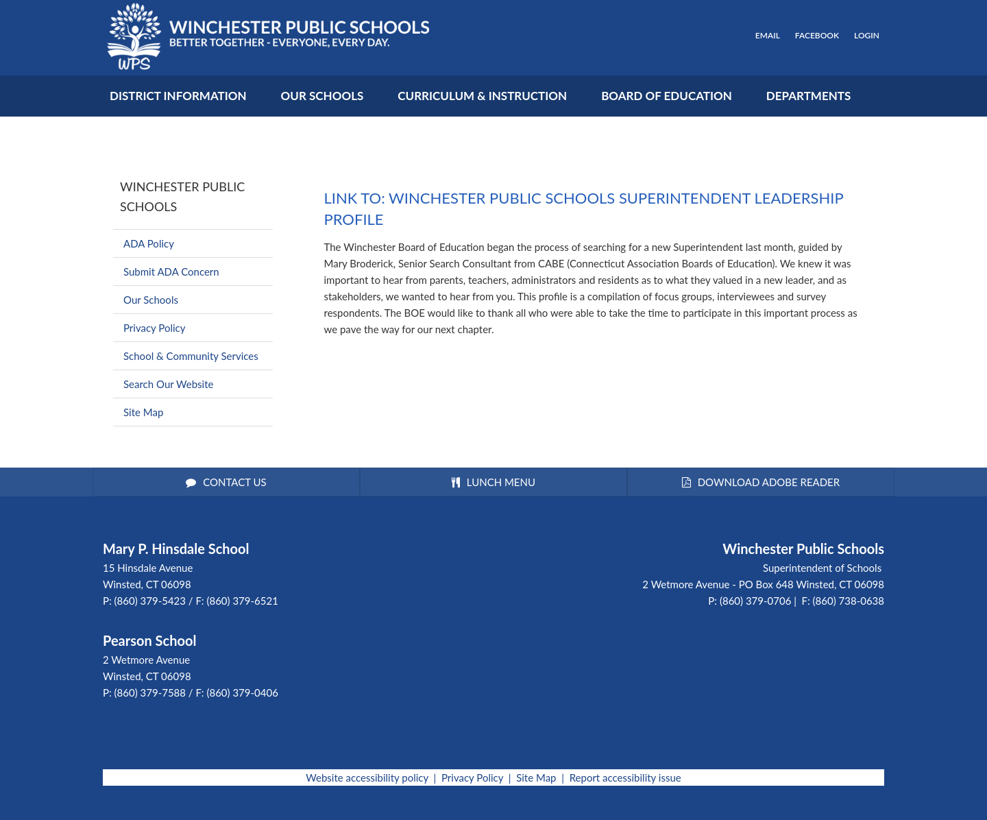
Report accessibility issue (625, 777)
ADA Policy (148, 243)
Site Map (143, 412)
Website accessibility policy (367, 777)
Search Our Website (168, 384)
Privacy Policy (154, 328)
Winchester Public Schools (182, 196)
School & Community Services (190, 356)
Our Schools (150, 299)
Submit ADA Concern (171, 271)
